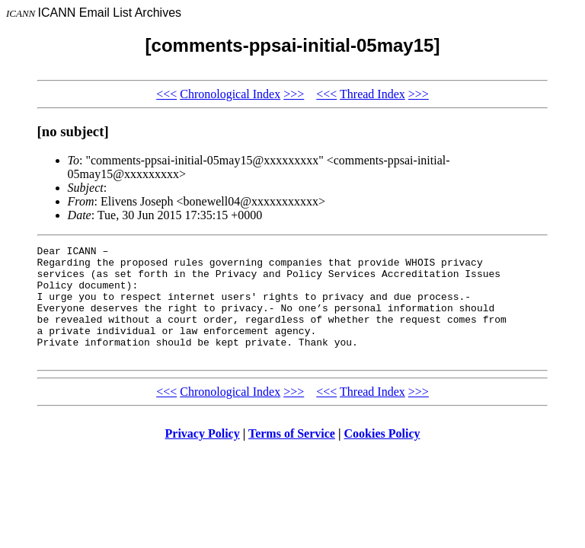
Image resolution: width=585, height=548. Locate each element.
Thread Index (372, 94)
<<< (166, 94)
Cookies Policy (382, 456)
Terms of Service (291, 456)
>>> (293, 94)
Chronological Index (230, 94)
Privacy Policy (202, 456)
